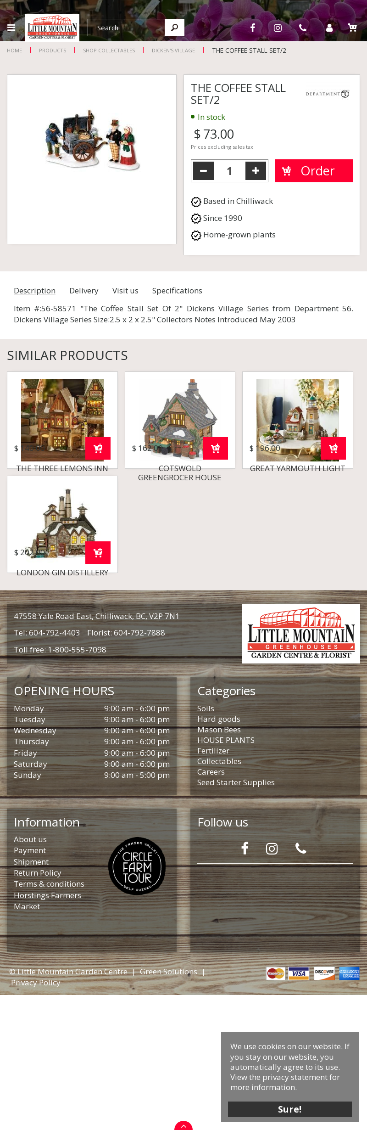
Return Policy (37, 1007)
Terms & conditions (49, 1018)
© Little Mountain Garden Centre (68, 1106)
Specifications (177, 290)
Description (35, 290)
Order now (98, 516)
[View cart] (352, 27)
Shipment (31, 996)
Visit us (125, 290)
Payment (30, 985)
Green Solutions (168, 1106)
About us (30, 974)
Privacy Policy (36, 1117)
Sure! (289, 1108)
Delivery (84, 290)
